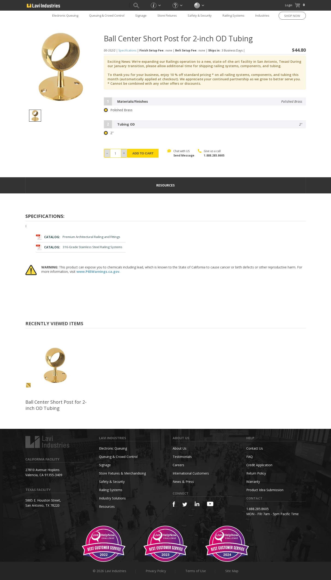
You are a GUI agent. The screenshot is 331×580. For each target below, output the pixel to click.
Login (288, 5)
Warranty (253, 481)
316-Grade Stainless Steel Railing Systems (79, 247)
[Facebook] (174, 504)
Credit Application (259, 465)
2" (109, 133)
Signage (141, 15)
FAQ (249, 456)
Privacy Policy (156, 571)
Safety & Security (200, 15)
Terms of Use (195, 571)
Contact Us (254, 448)
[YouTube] (210, 504)
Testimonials (182, 456)
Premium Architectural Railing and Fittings (78, 237)
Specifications (127, 50)
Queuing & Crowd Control (106, 15)
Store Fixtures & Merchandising (122, 473)
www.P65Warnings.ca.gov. (98, 271)
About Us (180, 448)
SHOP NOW (292, 16)
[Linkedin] (197, 504)
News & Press (183, 481)
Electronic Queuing (65, 15)
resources (165, 185)
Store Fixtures (167, 15)
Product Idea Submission (264, 490)
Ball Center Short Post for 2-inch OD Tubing (56, 405)
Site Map (231, 571)
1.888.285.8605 (214, 155)
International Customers (191, 473)
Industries (262, 15)
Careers (178, 465)
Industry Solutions (112, 498)
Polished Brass (118, 110)
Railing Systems (233, 15)
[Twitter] (184, 504)
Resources (107, 506)
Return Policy (256, 473)
